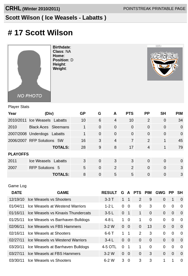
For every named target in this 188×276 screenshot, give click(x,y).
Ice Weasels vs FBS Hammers (54, 226)
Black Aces (39, 127)
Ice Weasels (40, 120)
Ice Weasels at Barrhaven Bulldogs (58, 247)
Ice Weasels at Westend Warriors (57, 206)
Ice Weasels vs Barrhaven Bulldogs (59, 220)
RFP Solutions (42, 140)
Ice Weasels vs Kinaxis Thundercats (59, 213)
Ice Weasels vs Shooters (49, 199)
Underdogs (39, 134)
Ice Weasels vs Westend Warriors (57, 240)
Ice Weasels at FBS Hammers (54, 253)
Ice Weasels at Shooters (49, 233)
